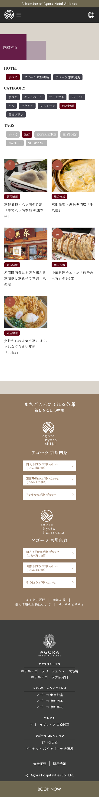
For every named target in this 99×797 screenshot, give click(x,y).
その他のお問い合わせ (41, 494)
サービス (77, 97)
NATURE (14, 143)
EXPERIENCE (46, 134)
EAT (27, 134)
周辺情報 (68, 106)
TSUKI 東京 (49, 742)
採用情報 (59, 763)
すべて (12, 77)
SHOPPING (36, 143)
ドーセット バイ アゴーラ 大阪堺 (49, 748)
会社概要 (39, 763)
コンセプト (56, 97)
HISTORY (70, 134)
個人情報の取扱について (33, 604)
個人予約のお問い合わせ (48, 466)
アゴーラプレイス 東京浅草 (49, 724)
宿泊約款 (59, 599)
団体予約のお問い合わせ (48, 480)
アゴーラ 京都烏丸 (68, 77)
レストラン (47, 106)
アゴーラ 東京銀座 (49, 694)
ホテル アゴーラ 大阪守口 (49, 677)
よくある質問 (35, 599)
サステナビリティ (71, 604)
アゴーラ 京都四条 (36, 77)
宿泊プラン (15, 114)
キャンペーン (33, 97)
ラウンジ (27, 106)
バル (11, 106)
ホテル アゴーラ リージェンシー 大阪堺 (49, 671)
